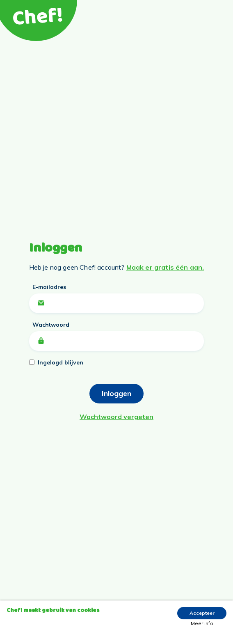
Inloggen (116, 393)
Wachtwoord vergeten (116, 416)
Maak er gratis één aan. (165, 267)
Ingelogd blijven (60, 362)
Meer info (202, 623)
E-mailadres (49, 287)
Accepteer (202, 613)
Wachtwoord (50, 324)
